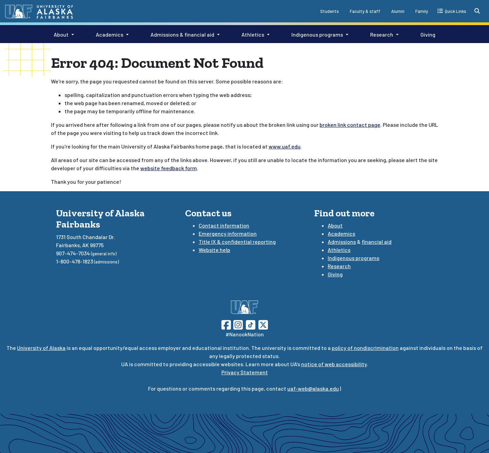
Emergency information (228, 233)
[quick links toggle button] (451, 11)
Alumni (397, 11)
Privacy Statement (244, 372)
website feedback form (168, 168)
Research (381, 34)
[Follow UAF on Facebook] (226, 324)
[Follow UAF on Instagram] (237, 324)
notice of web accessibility (334, 364)
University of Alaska (41, 347)
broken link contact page (350, 124)
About (61, 34)
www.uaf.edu (285, 146)
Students (329, 11)
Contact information (224, 225)
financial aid (377, 241)
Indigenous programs (317, 34)
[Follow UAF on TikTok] (250, 324)
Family (421, 11)
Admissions (342, 241)
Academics (109, 34)
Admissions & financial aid (182, 34)
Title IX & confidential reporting (237, 241)
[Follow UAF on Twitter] (263, 324)
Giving (427, 34)
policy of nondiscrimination (365, 347)
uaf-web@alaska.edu (313, 388)
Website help (214, 250)
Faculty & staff (365, 11)
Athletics (252, 34)
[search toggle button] (477, 11)
